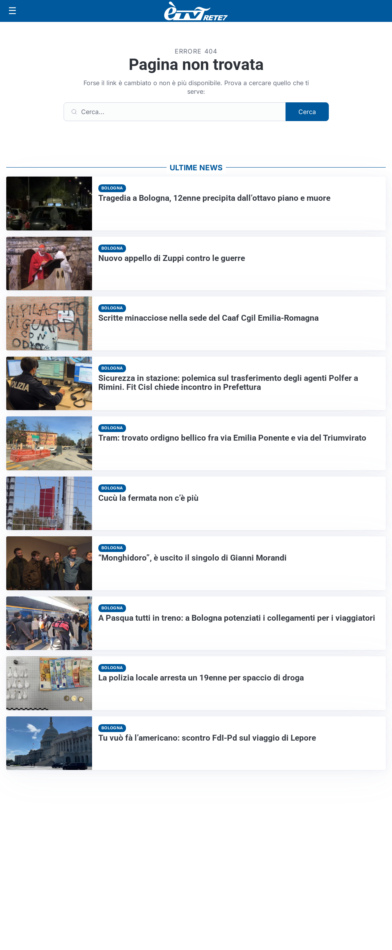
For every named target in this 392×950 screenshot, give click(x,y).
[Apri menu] (12, 11)
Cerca (307, 112)
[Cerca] (175, 111)
